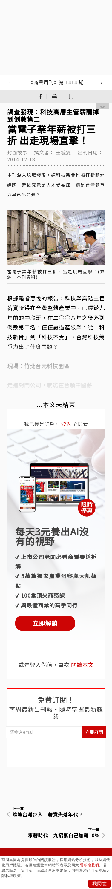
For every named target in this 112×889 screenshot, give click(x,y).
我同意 (99, 883)
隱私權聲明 (89, 865)
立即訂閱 (94, 732)
